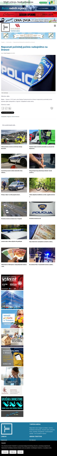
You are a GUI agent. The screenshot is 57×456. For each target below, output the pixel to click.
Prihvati (20, 452)
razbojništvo (4, 116)
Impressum (4, 440)
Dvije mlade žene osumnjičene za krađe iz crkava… (41, 241)
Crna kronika (9, 42)
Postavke (5, 452)
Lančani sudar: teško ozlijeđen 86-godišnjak (11, 241)
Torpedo (3, 42)
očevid (13, 116)
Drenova (17, 116)
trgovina (9, 116)
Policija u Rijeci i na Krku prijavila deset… (10, 194)
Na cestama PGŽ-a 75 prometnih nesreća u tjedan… (41, 264)
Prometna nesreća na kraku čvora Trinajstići (11, 218)
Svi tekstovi (32, 440)
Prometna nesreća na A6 (35, 218)
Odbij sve (12, 452)
